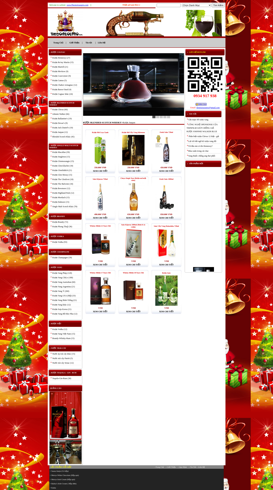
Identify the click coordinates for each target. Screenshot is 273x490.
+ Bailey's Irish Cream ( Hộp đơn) (63, 484)
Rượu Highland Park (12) (62, 193)
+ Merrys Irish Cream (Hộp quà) (62, 479)
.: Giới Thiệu (171, 467)
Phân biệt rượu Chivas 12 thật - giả (203, 136)
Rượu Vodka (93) (58, 242)
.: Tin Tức (192, 467)
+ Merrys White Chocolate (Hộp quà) (64, 475)
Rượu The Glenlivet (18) (61, 179)
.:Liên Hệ (201, 467)
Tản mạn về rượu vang (197, 119)
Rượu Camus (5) (58, 80)
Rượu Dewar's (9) (59, 123)
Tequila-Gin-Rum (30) (60, 378)
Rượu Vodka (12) (58, 329)
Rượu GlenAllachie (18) (61, 166)
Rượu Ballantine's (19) (61, 118)
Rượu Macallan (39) (60, 152)
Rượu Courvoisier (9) (60, 76)
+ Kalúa (53, 488)
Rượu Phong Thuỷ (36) (61, 226)
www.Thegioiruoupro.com (77, 5)
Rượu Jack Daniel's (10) (61, 127)
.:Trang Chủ (159, 467)
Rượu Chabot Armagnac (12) (63, 85)
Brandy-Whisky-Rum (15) (62, 338)
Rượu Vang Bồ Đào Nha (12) (63, 314)
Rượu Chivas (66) (59, 109)
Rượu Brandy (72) (59, 222)
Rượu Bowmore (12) (60, 188)
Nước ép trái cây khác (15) (62, 354)
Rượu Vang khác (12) (60, 305)
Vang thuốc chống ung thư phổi (201, 156)
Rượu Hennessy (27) (60, 58)
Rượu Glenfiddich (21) (61, 170)
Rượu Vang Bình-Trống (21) (63, 300)
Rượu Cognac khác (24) (61, 94)
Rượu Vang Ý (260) (59, 291)
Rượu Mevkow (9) (59, 71)
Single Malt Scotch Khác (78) (63, 206)
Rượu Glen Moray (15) (61, 175)
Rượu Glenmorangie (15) (62, 161)
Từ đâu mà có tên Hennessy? (200, 146)
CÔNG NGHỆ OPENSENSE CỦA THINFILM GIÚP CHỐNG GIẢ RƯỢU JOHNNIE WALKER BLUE (202, 128)
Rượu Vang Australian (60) (62, 282)
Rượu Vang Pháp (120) (61, 273)
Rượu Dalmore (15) (59, 202)
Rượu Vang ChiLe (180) (61, 277)
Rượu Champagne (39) (61, 257)
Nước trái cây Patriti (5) (61, 358)
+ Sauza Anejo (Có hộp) (59, 471)
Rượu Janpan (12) (59, 132)
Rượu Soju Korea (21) (60, 309)
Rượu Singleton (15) (60, 156)
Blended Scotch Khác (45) (62, 136)
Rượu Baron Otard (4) (60, 89)
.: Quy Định (182, 467)
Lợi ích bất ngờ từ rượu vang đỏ (201, 141)
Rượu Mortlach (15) (60, 197)
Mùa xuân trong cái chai (198, 151)
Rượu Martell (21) (59, 67)
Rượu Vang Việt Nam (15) (62, 334)
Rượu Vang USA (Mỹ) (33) (63, 295)
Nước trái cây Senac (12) (62, 363)
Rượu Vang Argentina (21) (62, 286)
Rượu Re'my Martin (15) (61, 62)
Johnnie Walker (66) (59, 114)
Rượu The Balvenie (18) (61, 184)
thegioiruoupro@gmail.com (208, 107)
